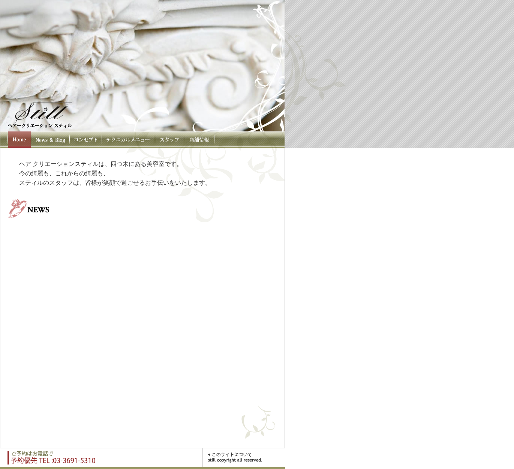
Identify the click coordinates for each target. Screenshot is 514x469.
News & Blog (50, 139)
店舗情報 (199, 139)
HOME (19, 139)
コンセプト (85, 139)
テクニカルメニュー (128, 139)
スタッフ (169, 139)
